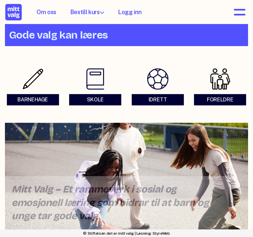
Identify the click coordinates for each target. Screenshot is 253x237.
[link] (33, 88)
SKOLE (95, 101)
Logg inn (129, 12)
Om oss (46, 12)
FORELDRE (220, 101)
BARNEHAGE (33, 101)
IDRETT (157, 101)
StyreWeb (161, 233)
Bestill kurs (87, 12)
